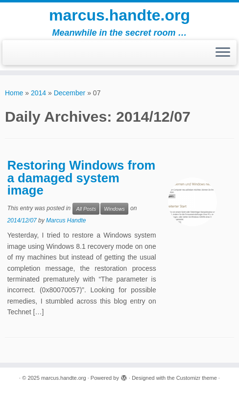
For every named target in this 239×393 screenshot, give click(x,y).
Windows (114, 209)
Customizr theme (196, 378)
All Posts (86, 209)
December (70, 93)
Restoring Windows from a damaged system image (81, 177)
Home (14, 93)
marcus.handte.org (119, 15)
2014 (38, 93)
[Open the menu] (222, 52)
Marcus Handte (66, 220)
